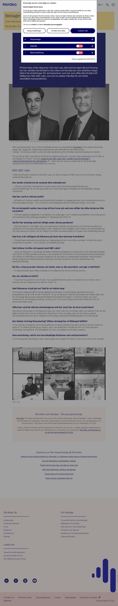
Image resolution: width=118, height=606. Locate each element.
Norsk (36, 7)
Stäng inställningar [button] (34, 31)
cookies (34, 24)
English (30, 7)
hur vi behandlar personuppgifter (51, 24)
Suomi (40, 7)
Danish (25, 7)
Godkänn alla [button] (83, 31)
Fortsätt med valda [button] (58, 31)
